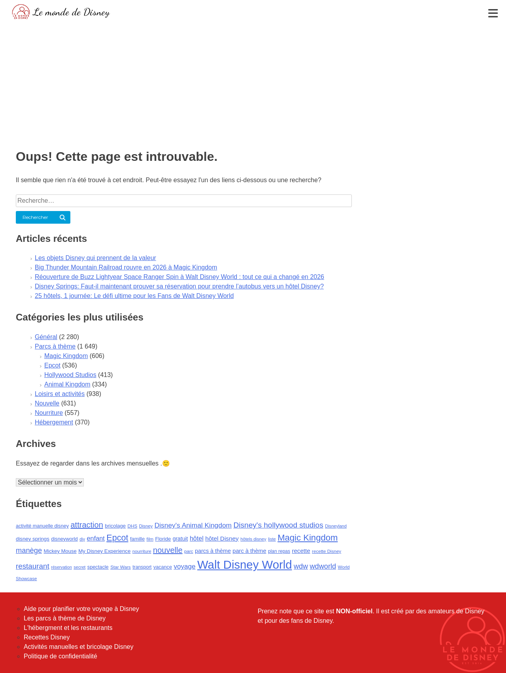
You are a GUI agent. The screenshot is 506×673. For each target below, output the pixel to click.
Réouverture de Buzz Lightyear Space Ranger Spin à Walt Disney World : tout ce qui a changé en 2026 (179, 276)
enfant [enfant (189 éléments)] (96, 538)
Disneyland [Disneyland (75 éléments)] (336, 526)
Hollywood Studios (70, 374)
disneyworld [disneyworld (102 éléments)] (64, 539)
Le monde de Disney (71, 12)
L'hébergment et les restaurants (68, 627)
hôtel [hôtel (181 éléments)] (197, 538)
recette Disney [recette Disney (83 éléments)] (326, 551)
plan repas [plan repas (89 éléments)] (279, 551)
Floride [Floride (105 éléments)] (163, 539)
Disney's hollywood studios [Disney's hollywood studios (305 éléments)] (278, 525)
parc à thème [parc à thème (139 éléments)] (249, 551)
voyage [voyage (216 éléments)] (184, 566)
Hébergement (54, 422)
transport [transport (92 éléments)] (141, 567)
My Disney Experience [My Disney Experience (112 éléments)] (104, 551)
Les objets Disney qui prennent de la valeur (95, 257)
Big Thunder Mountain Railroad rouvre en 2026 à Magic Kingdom (126, 267)
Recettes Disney (47, 637)
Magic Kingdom (66, 356)
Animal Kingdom (67, 384)
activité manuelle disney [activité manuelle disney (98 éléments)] (42, 526)
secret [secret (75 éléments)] (79, 567)
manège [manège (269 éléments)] (29, 550)
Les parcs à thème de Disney (65, 618)
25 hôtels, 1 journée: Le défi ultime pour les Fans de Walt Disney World (134, 295)
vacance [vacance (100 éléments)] (162, 567)
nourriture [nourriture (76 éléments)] (141, 551)
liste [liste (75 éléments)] (272, 539)
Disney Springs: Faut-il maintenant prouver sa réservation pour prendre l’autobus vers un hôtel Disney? (179, 286)
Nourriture (49, 412)
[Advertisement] (253, 81)
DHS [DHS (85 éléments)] (133, 525)
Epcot (52, 365)
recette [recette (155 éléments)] (301, 550)
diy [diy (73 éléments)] (82, 539)
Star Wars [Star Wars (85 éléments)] (120, 566)
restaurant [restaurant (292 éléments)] (32, 566)
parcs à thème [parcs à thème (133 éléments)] (213, 551)
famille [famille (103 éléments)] (137, 539)
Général (46, 337)
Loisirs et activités (60, 393)
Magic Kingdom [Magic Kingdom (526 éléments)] (308, 538)
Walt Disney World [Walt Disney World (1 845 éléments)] (244, 564)
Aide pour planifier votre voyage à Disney (81, 608)
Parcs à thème (55, 346)
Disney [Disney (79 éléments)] (146, 526)
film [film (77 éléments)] (150, 539)
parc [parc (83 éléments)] (188, 551)
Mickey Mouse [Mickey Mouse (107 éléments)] (60, 551)
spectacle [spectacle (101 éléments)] (98, 567)
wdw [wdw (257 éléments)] (301, 566)
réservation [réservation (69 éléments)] (61, 567)
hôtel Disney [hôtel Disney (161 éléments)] (222, 538)
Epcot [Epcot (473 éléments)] (117, 538)
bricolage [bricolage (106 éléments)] (115, 526)
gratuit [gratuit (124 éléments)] (180, 538)
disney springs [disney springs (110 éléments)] (32, 539)
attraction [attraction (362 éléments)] (87, 524)
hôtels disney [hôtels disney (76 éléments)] (253, 539)
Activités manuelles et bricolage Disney (78, 646)
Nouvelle (47, 403)
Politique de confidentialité (60, 656)
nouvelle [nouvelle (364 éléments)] (168, 550)
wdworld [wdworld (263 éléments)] (323, 566)
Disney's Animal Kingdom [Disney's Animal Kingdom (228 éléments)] (193, 525)
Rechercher (35, 217)
